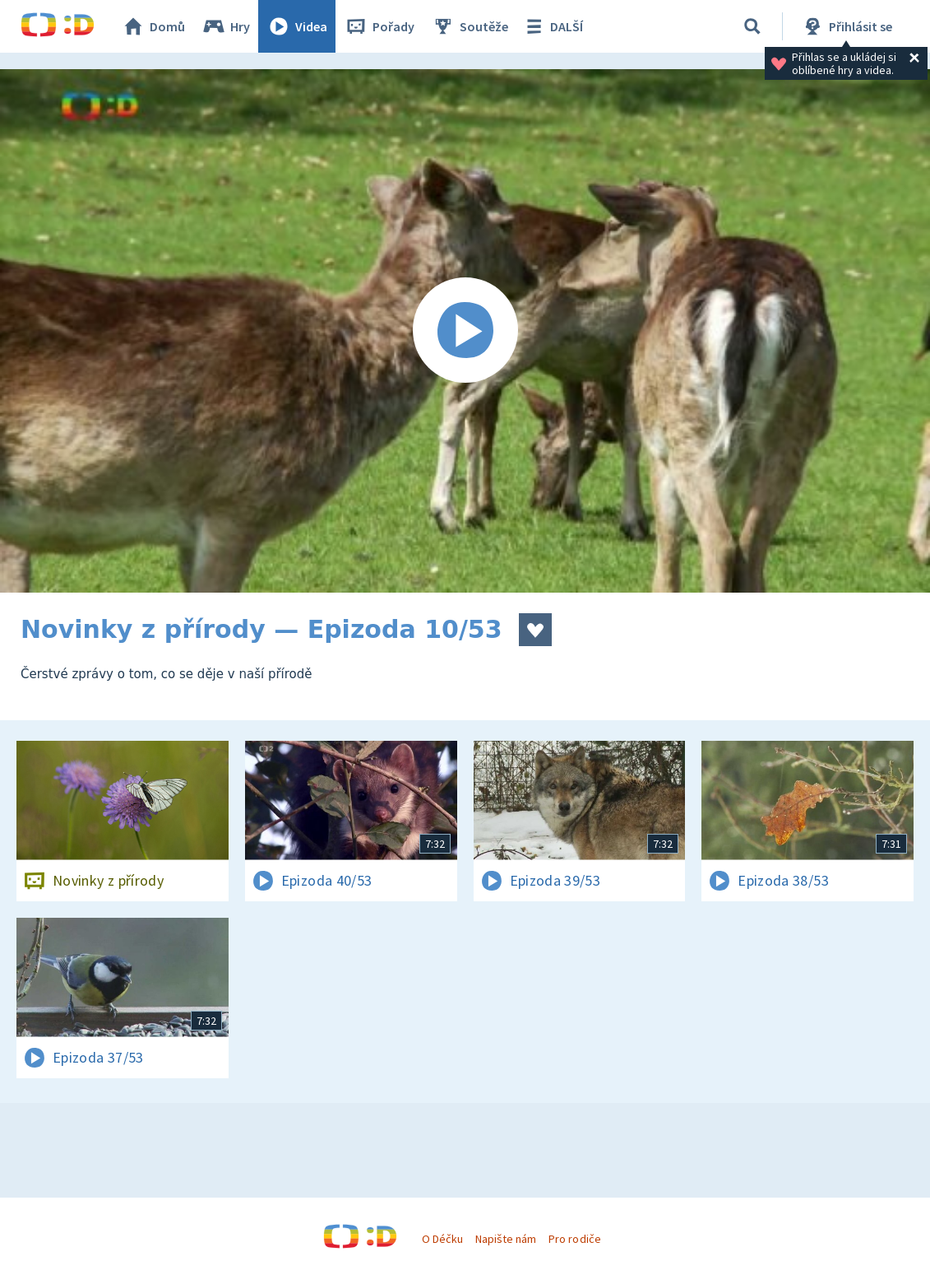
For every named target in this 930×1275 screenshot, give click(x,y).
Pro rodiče (574, 1238)
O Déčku (442, 1238)
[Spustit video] (465, 331)
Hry (225, 26)
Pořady (379, 26)
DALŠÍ (552, 26)
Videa (296, 26)
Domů (153, 26)
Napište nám (505, 1238)
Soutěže (469, 26)
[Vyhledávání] (752, 26)
